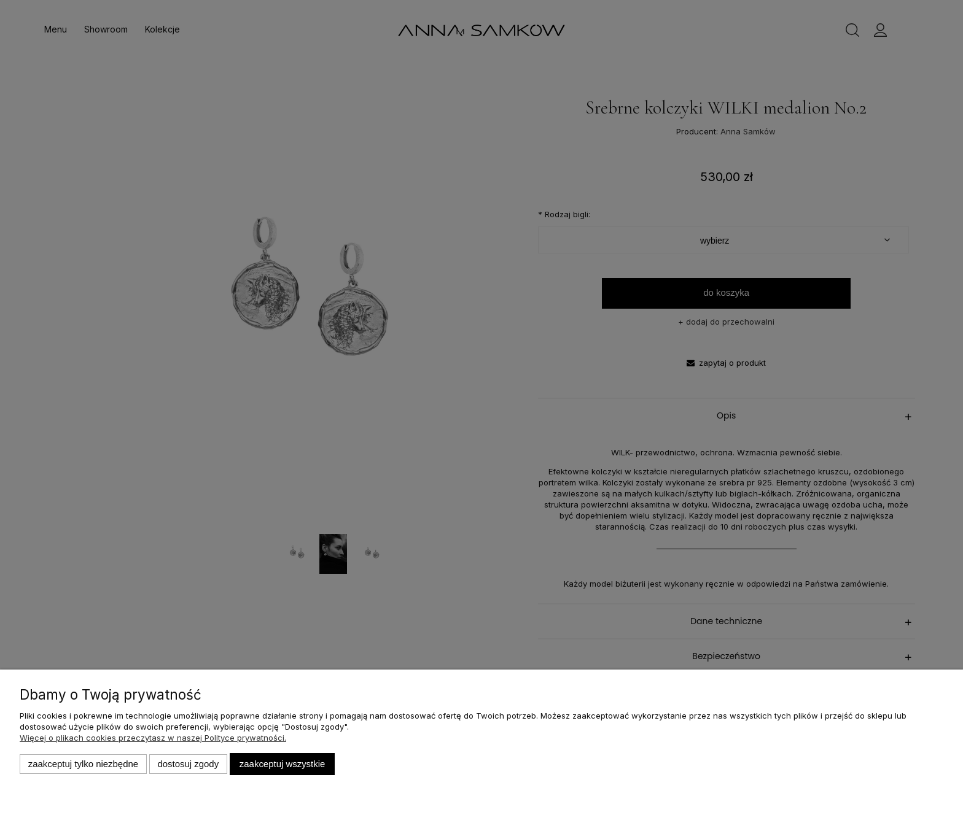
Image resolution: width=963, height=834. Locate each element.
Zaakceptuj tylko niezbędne (83, 764)
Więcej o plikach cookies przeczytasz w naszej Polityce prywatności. (153, 738)
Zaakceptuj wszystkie (282, 764)
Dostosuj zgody (188, 764)
